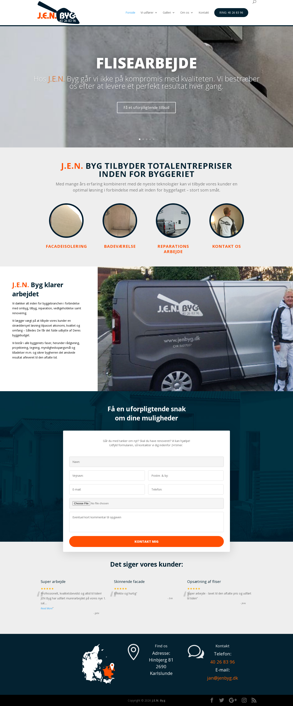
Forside (130, 12)
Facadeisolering (66, 246)
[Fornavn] (107, 475)
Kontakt (204, 12)
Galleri (167, 12)
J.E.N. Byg (158, 700)
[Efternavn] (186, 475)
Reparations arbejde (173, 249)
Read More (46, 608)
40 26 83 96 (222, 662)
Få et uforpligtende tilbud (146, 116)
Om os (184, 12)
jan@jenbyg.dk (222, 678)
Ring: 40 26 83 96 (231, 12)
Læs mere (29, 372)
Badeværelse (120, 246)
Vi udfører (147, 12)
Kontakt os (226, 246)
